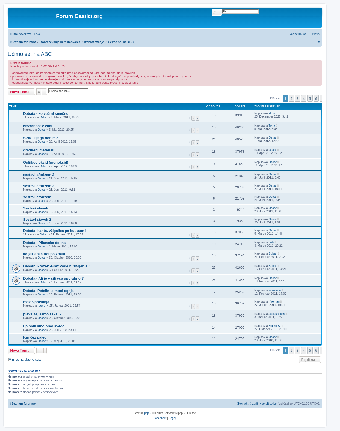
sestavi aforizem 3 (38, 175)
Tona (272, 125)
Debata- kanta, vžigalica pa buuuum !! (55, 231)
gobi (271, 242)
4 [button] (304, 98)
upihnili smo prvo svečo (43, 326)
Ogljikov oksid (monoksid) (45, 162)
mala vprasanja (36, 302)
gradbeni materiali (38, 150)
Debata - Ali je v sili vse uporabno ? (53, 278)
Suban (273, 253)
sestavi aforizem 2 (38, 186)
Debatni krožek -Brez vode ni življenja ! (56, 266)
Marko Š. (275, 325)
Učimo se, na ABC (30, 54)
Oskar (44, 117)
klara (272, 113)
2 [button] (291, 98)
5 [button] (310, 98)
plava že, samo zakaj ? (42, 314)
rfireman (274, 301)
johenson (275, 290)
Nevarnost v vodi (37, 126)
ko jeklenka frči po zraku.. (45, 254)
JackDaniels (277, 313)
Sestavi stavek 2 (37, 219)
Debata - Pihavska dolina (44, 243)
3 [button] (297, 98)
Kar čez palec (34, 337)
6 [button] (316, 98)
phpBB (148, 413)
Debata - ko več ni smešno (46, 114)
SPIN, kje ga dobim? (40, 138)
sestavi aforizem (37, 197)
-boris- (42, 305)
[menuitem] (36, 34)
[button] (321, 98)
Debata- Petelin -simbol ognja (48, 291)
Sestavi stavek (35, 208)
